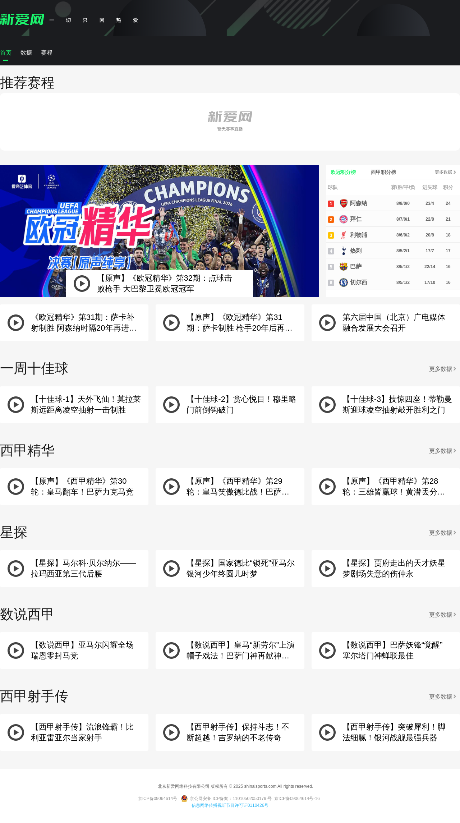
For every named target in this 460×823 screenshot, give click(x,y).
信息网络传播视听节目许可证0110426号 (230, 805)
